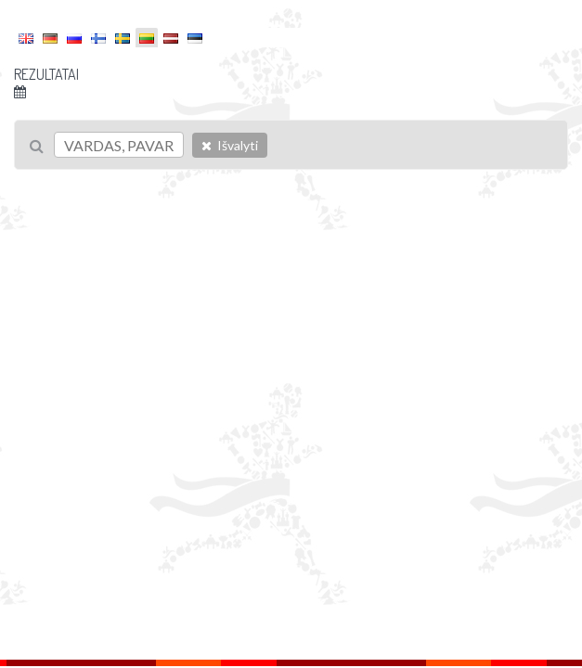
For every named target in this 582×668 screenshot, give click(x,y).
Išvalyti (229, 145)
